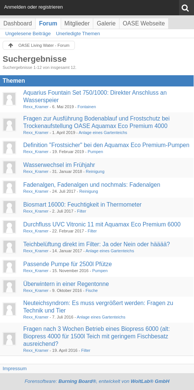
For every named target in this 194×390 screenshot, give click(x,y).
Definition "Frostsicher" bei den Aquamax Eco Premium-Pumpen (106, 145)
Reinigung (95, 171)
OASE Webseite (144, 23)
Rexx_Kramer (36, 106)
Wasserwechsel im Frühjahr (59, 165)
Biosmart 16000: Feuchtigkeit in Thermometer (82, 204)
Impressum (15, 368)
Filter (82, 211)
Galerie (106, 23)
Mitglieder (77, 23)
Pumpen (95, 151)
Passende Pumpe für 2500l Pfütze (67, 264)
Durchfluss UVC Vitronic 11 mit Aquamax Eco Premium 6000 (102, 224)
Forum (48, 23)
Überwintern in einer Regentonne (66, 284)
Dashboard (17, 23)
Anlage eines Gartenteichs (103, 132)
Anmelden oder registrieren (33, 7)
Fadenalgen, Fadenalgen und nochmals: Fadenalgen (91, 185)
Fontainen (87, 106)
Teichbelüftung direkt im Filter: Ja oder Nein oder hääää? (96, 244)
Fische (91, 290)
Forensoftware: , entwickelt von (97, 381)
